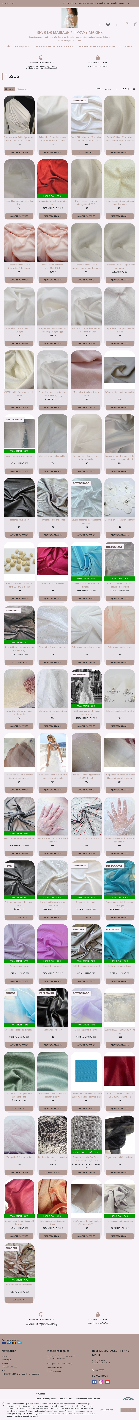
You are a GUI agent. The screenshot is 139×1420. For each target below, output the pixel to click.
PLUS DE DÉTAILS (86, 152)
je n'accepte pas (106, 1410)
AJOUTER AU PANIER (19, 152)
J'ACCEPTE (128, 1410)
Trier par (99, 89)
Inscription (132, 3)
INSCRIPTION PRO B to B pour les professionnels (21, 1374)
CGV (4, 1370)
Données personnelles (55, 1371)
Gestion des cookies (54, 1367)
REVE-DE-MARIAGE (9, 1367)
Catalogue (6, 1360)
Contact (122, 3)
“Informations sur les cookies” (49, 1413)
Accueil (5, 1356)
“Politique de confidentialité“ (84, 1413)
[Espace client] (116, 24)
